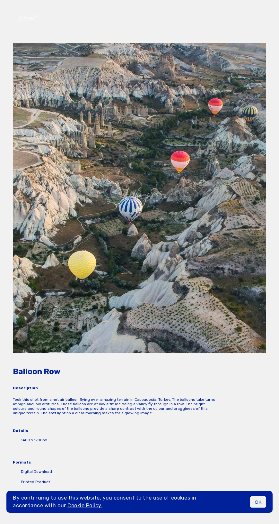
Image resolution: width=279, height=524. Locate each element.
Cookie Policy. (84, 505)
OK (258, 502)
